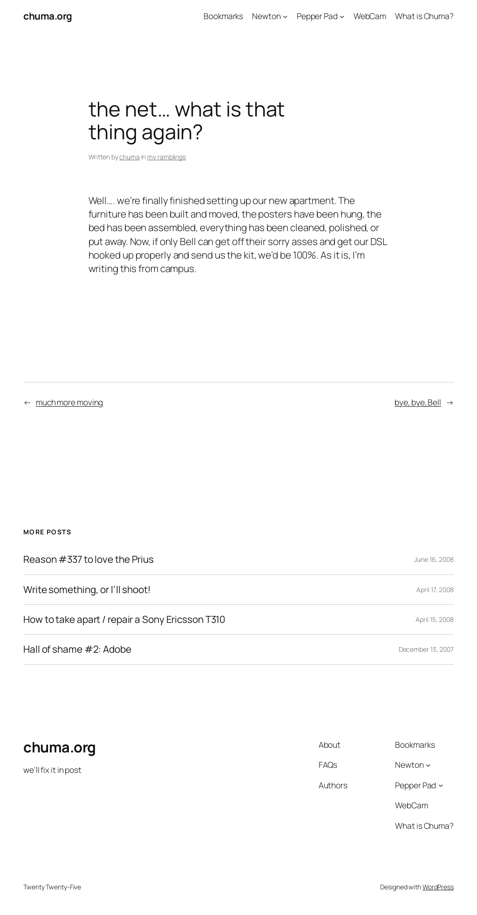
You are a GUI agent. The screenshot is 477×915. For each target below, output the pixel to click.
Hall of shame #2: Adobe (77, 649)
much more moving (69, 402)
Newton (266, 15)
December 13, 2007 (426, 649)
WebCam (370, 15)
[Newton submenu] (285, 16)
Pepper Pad (317, 15)
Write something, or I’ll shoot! (87, 589)
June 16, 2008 (434, 559)
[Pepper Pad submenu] (342, 16)
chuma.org (47, 15)
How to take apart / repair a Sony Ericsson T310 (124, 619)
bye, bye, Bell (418, 402)
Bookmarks (223, 15)
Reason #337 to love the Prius (88, 559)
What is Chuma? (424, 15)
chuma (129, 156)
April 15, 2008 (435, 619)
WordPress (438, 886)
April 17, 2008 (435, 589)
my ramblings (166, 156)
